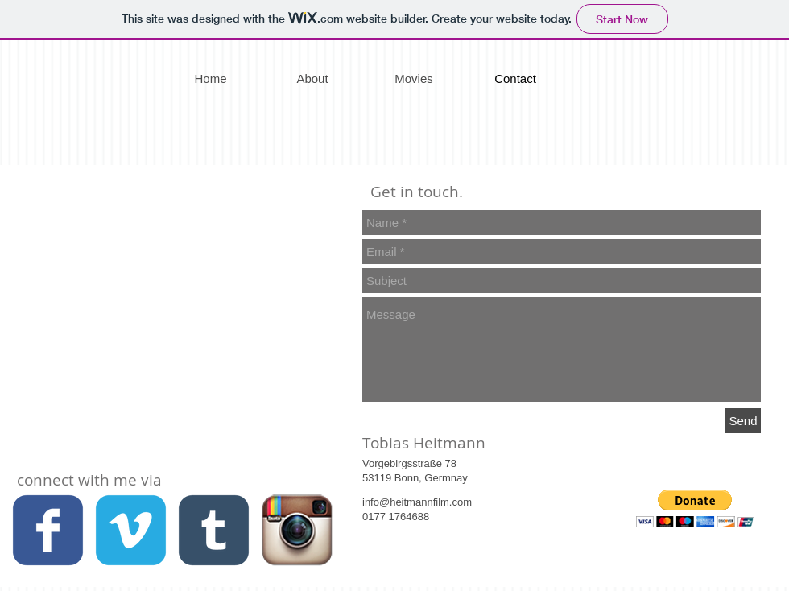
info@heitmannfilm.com (417, 502)
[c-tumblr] (214, 530)
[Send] (743, 420)
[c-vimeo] (131, 530)
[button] (695, 508)
